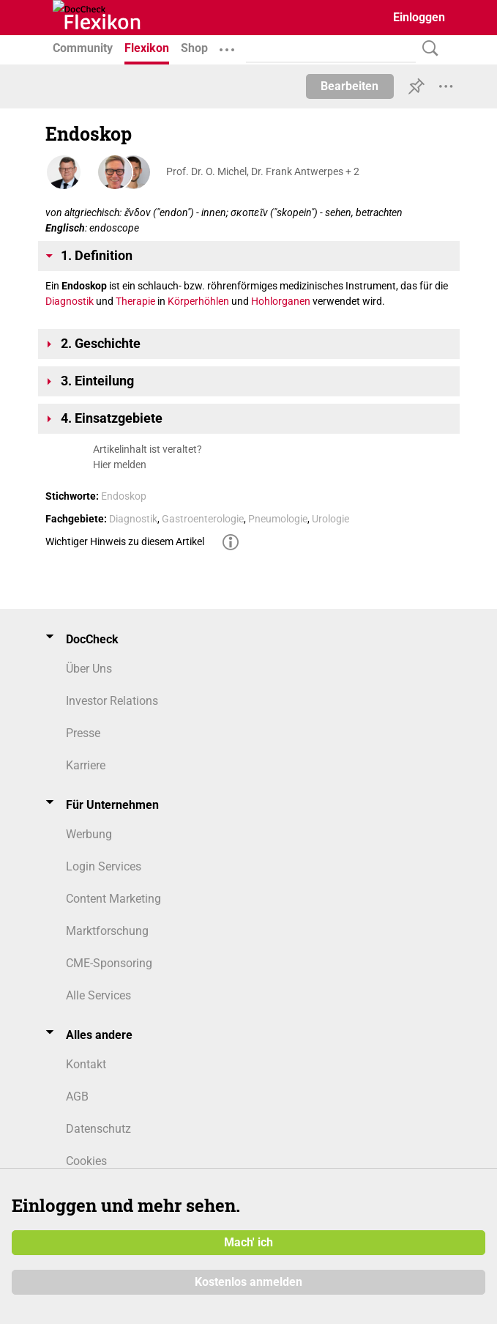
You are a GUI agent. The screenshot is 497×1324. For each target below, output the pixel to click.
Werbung (89, 834)
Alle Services (98, 995)
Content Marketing (113, 899)
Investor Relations (112, 701)
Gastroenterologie (203, 519)
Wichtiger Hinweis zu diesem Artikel (124, 541)
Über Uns (89, 669)
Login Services (103, 866)
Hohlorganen (280, 301)
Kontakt (86, 1064)
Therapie (135, 301)
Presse (83, 733)
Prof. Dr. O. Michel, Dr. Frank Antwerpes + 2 (262, 171)
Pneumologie (277, 519)
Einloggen (419, 17)
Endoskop (123, 496)
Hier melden (119, 464)
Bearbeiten (349, 86)
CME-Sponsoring (109, 963)
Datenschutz (98, 1129)
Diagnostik (69, 301)
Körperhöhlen (198, 301)
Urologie (330, 519)
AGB (77, 1096)
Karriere (85, 765)
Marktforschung (107, 931)
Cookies (86, 1161)
